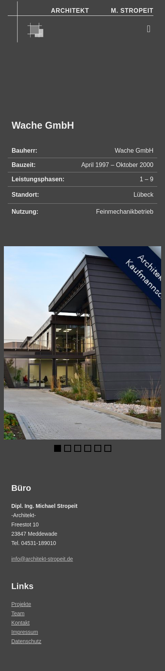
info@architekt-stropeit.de (42, 559)
